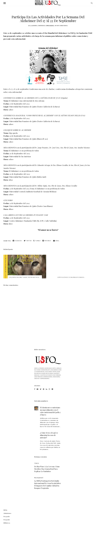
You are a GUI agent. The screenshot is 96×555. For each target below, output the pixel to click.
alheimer (34, 25)
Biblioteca (6, 523)
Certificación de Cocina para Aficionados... (71, 277)
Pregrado (6, 516)
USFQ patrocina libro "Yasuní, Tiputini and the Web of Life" (27, 277)
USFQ (5, 510)
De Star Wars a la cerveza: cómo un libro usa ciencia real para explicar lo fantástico (47, 468)
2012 (29, 25)
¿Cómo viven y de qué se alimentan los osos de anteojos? (49, 435)
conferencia (41, 25)
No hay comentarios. (61, 25)
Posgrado (6, 520)
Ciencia (36, 463)
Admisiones (7, 513)
